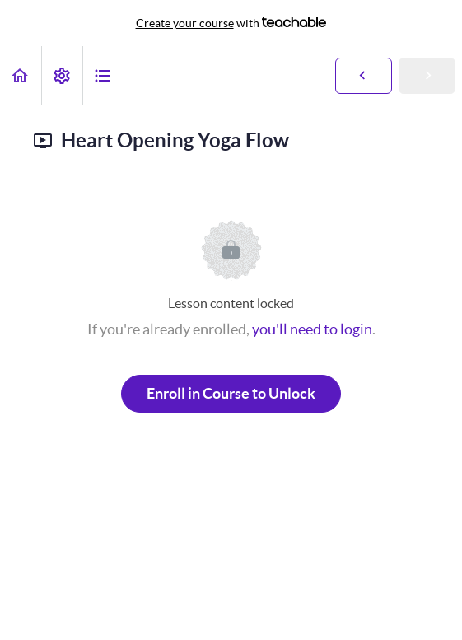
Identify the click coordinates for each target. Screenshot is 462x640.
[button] (20, 75)
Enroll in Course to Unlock (231, 393)
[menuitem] (61, 75)
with (231, 23)
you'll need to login (312, 329)
